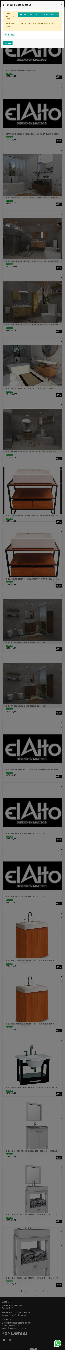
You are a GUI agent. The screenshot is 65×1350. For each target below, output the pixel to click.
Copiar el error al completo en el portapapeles (39, 15)
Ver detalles (9, 35)
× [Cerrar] (61, 4)
